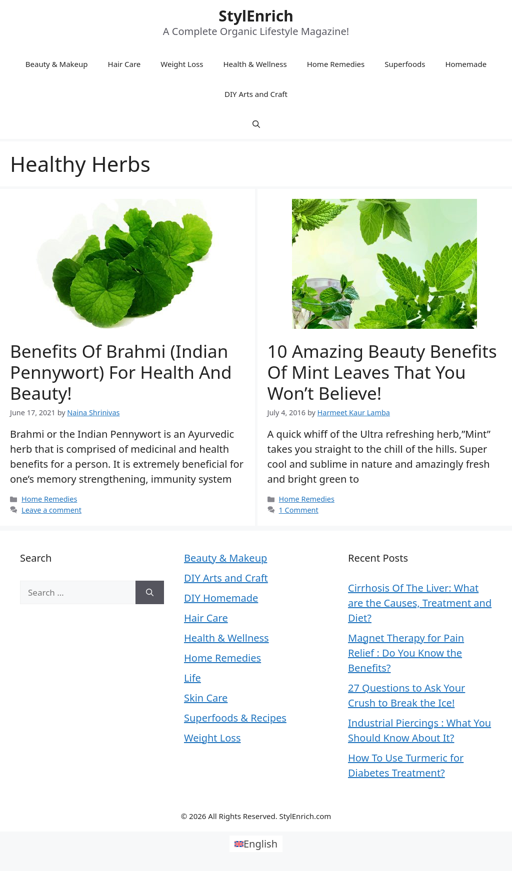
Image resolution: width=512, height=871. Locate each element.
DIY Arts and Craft (256, 94)
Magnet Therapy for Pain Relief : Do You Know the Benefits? (406, 653)
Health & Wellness (254, 64)
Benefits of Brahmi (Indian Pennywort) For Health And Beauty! (121, 372)
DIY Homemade (221, 598)
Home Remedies (336, 64)
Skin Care (206, 698)
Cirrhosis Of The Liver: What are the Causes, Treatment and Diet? (420, 603)
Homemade (465, 64)
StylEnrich (255, 15)
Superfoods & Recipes (235, 718)
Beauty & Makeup (57, 64)
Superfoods (404, 64)
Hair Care (124, 64)
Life (192, 678)
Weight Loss (181, 64)
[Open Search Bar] (256, 124)
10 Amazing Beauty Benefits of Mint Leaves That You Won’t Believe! (382, 372)
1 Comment (298, 510)
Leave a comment (52, 510)
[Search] (150, 593)
